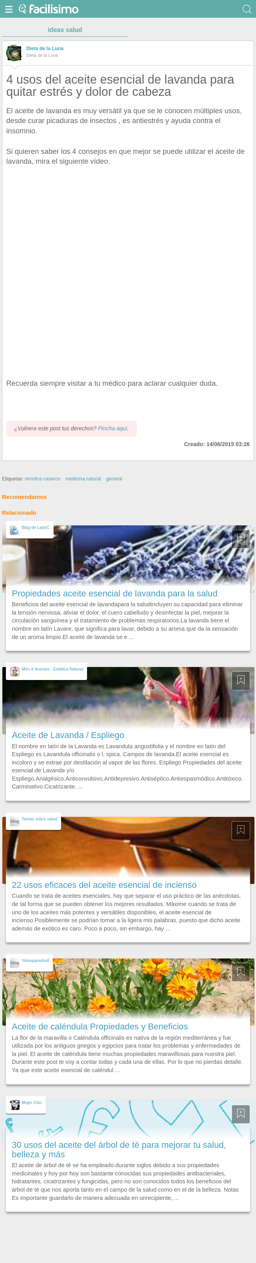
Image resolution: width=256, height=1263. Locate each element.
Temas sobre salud (39, 818)
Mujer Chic (32, 1102)
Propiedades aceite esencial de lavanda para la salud (114, 593)
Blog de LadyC (36, 527)
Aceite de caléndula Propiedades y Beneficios (100, 1026)
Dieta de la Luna (44, 48)
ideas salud (65, 29)
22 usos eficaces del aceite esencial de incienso (104, 885)
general (114, 478)
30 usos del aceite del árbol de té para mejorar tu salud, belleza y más (119, 1149)
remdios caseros (42, 478)
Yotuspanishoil (35, 960)
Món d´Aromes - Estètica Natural (52, 669)
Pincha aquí (112, 428)
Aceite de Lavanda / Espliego (68, 735)
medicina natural (83, 478)
